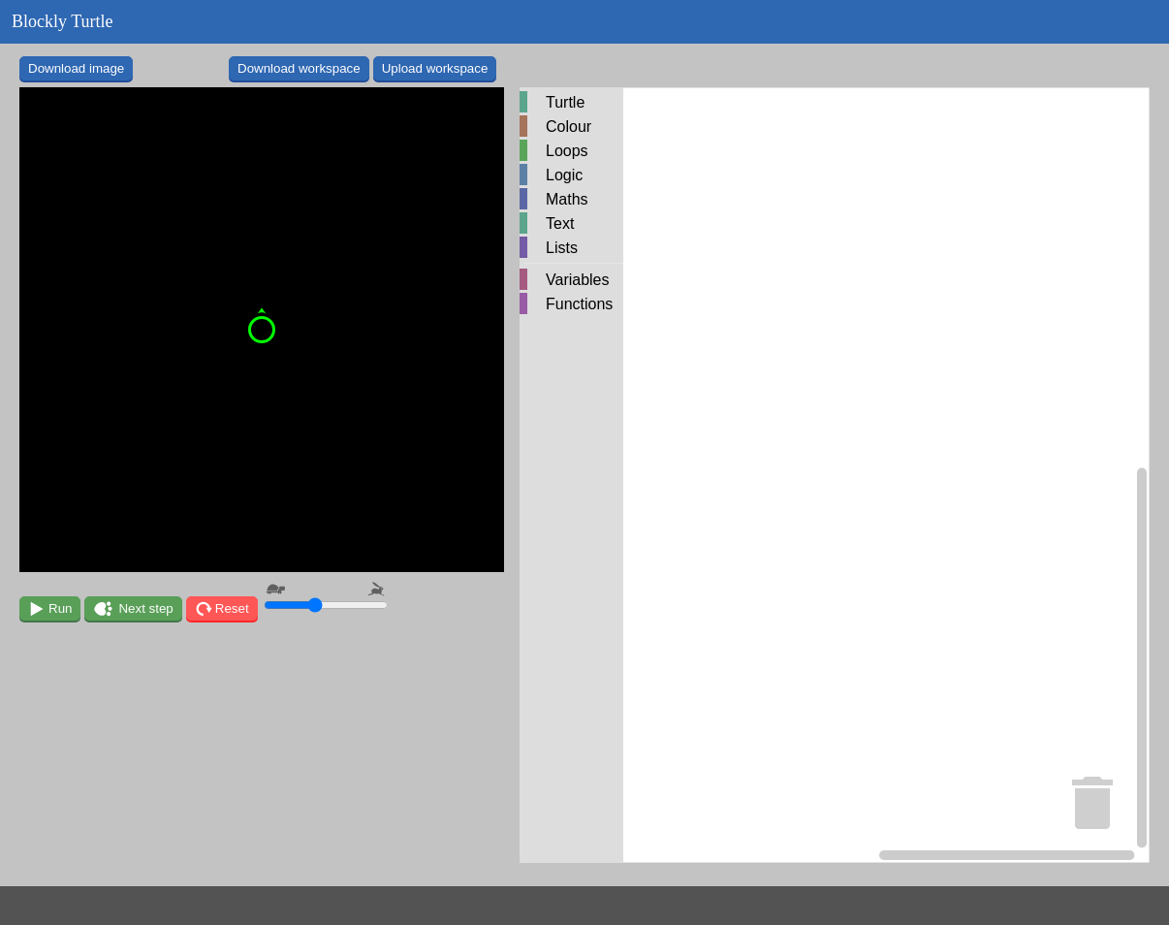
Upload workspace (435, 68)
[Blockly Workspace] (835, 475)
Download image (76, 68)
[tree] (571, 204)
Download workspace (299, 68)
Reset (232, 608)
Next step (145, 608)
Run (60, 608)
